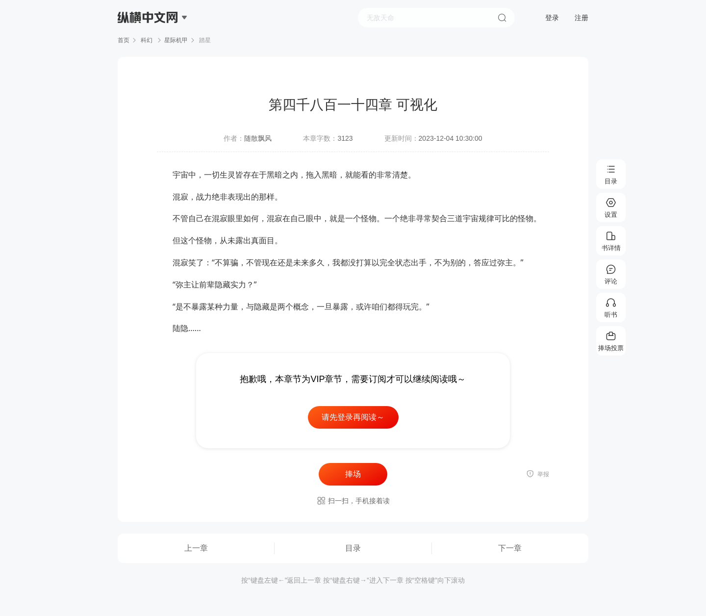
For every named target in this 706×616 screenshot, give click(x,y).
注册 (581, 18)
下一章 (510, 548)
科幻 (146, 40)
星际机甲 (176, 40)
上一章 (196, 548)
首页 (123, 40)
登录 (552, 18)
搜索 (502, 18)
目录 (353, 548)
